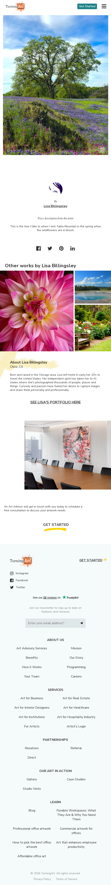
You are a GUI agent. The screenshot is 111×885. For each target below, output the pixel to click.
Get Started (87, 6)
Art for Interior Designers (31, 707)
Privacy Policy (42, 879)
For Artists (31, 726)
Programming (76, 667)
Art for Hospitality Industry (76, 717)
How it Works (32, 667)
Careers (76, 676)
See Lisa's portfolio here (55, 402)
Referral (76, 748)
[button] (104, 6)
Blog (31, 810)
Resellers (32, 748)
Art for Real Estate (76, 698)
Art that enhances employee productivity (76, 844)
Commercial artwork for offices (76, 830)
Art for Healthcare (76, 707)
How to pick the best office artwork (31, 844)
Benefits (32, 658)
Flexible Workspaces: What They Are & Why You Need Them (76, 814)
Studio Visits (32, 789)
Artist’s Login (76, 726)
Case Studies (76, 779)
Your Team (31, 676)
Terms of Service (66, 879)
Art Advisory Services (31, 648)
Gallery (32, 779)
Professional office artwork (32, 828)
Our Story (76, 658)
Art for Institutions (32, 717)
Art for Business (31, 698)
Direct (31, 757)
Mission (76, 648)
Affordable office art (31, 856)
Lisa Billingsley (55, 206)
